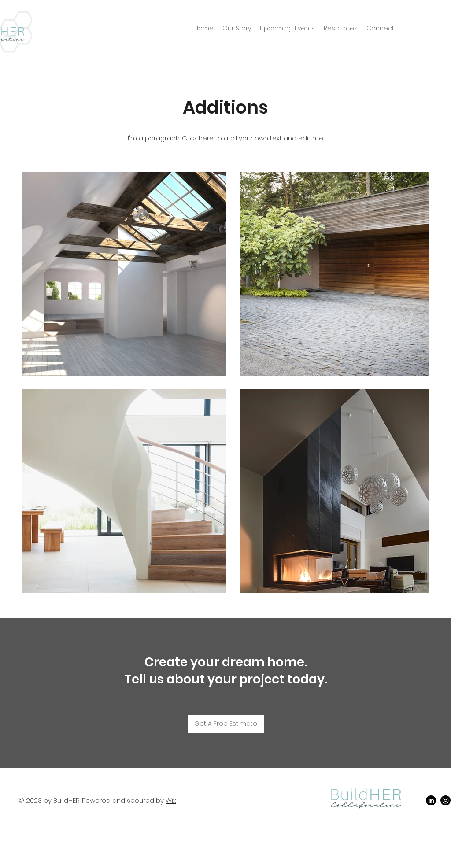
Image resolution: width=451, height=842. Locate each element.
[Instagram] (445, 800)
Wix (171, 800)
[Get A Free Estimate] (226, 724)
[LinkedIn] (431, 800)
